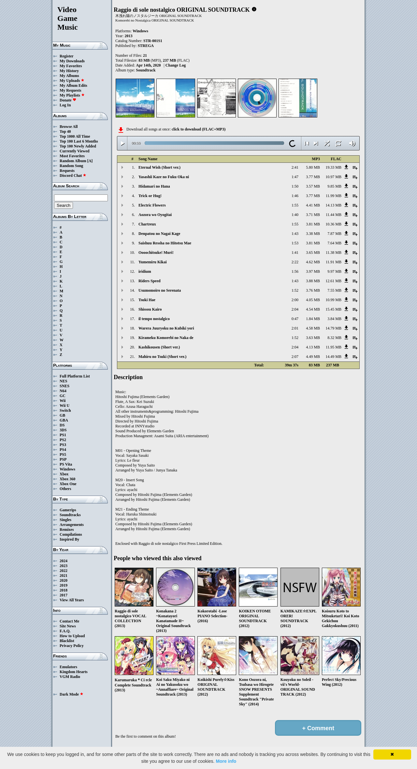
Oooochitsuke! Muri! (156, 252)
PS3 (63, 444)
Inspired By (69, 539)
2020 (63, 580)
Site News (68, 626)
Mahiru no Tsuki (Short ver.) (162, 356)
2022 (63, 570)
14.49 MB (333, 356)
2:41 (295, 167)
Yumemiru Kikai (152, 262)
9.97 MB (334, 271)
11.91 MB (333, 262)
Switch (65, 410)
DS (62, 425)
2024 (63, 561)
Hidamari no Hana (154, 186)
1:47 (295, 177)
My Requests (70, 90)
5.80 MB (313, 167)
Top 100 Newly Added (78, 146)
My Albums (69, 75)
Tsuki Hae (146, 300)
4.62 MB (313, 262)
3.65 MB (313, 252)
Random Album (73, 161)
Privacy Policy (72, 645)
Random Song (71, 165)
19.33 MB (333, 167)
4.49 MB (313, 356)
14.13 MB (333, 205)
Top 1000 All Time (75, 136)
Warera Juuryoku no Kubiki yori (166, 328)
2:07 (295, 356)
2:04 (295, 309)
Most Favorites (72, 156)
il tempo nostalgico (154, 318)
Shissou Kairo (150, 309)
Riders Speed (149, 281)
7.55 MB (334, 290)
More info (226, 761)
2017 (63, 595)
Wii (62, 400)
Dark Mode (71, 694)
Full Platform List (75, 376)
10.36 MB (333, 224)
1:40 (295, 214)
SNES (64, 386)
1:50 (295, 186)
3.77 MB (313, 177)
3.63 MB (313, 337)
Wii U (64, 405)
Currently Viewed (74, 151)
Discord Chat (73, 175)
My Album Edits (73, 85)
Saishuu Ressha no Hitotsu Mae (164, 243)
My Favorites (71, 66)
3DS (63, 430)
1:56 (295, 271)
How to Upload (72, 636)
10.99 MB (333, 300)
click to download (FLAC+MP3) (198, 129)
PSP (63, 459)
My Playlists (72, 95)
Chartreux (147, 224)
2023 (63, 565)
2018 (63, 590)
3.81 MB (313, 224)
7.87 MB (334, 233)
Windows (67, 469)
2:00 (295, 300)
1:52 (295, 290)
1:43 (295, 233)
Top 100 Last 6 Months (79, 141)
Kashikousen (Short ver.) (159, 347)
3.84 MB (334, 318)
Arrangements (72, 524)
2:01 (295, 328)
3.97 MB (313, 271)
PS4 (63, 449)
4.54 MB (313, 309)
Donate (68, 100)
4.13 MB (313, 347)
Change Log (175, 65)
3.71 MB (313, 214)
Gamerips (68, 510)
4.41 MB (313, 205)
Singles (65, 519)
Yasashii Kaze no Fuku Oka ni (163, 177)
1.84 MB (313, 318)
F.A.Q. (65, 631)
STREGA (146, 45)
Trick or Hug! (150, 195)
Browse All (69, 126)
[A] (90, 161)
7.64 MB (334, 243)
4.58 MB (313, 328)
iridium (144, 271)
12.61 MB (333, 281)
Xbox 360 (67, 479)
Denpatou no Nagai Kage (159, 233)
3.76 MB (313, 290)
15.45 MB (333, 309)
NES (63, 381)
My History (69, 71)
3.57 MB (313, 186)
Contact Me (69, 621)
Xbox (64, 474)
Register (67, 56)
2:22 (295, 262)
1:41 (295, 252)
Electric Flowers (152, 205)
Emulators (68, 667)
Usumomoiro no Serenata (159, 290)
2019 (63, 585)
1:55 (295, 205)
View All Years (72, 600)
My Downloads (72, 61)
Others (65, 488)
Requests (67, 170)
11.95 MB (333, 347)
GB (62, 415)
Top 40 (65, 131)
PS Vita (66, 464)
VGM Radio (70, 676)
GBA (64, 420)
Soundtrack (145, 70)
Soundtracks (70, 515)
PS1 (63, 435)
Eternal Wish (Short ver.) (159, 167)
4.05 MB (313, 300)
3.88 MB (313, 281)
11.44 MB (333, 214)
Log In (65, 105)
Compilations (71, 534)
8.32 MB (334, 337)
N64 (63, 391)
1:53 (295, 243)
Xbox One (68, 484)
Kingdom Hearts (74, 671)
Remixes (67, 529)
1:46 (295, 195)
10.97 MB (333, 177)
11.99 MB (333, 195)
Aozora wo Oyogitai (155, 214)
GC (62, 395)
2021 (63, 575)
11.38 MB (333, 252)
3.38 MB (313, 233)
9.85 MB (334, 186)
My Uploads (72, 80)
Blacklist (67, 640)
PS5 (63, 454)
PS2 (63, 440)
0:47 (295, 318)
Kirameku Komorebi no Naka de (165, 337)
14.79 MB (333, 328)
